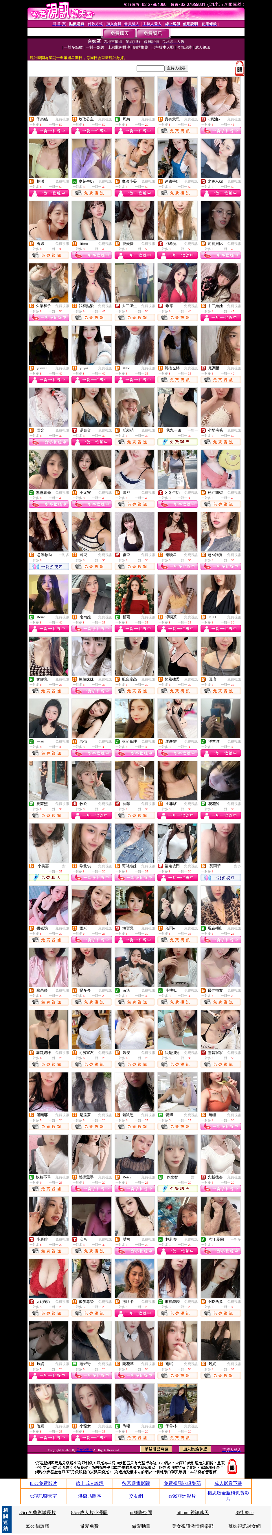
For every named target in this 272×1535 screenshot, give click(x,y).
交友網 (136, 1496)
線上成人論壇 (90, 1483)
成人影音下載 (228, 1483)
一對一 (193, 430)
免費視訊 (62, 119)
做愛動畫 (141, 1526)
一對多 (64, 555)
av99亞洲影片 (182, 1496)
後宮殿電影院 (136, 1483)
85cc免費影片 (43, 1483)
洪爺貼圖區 (89, 1496)
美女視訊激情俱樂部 (193, 1526)
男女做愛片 (84, 1450)
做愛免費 (89, 1526)
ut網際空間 (141, 1512)
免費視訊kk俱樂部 (182, 1483)
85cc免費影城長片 (37, 1512)
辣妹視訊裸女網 (244, 1526)
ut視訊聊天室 (43, 1496)
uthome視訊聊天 (193, 1512)
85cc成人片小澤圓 (89, 1512)
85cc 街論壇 (37, 1526)
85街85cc (244, 1512)
